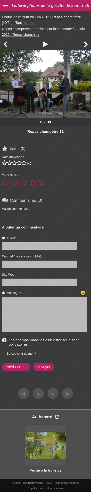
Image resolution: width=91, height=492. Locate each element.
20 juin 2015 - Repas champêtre (55, 17)
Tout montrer (24, 23)
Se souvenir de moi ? (21, 353)
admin (60, 488)
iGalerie (48, 488)
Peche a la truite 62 (45, 470)
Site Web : (9, 274)
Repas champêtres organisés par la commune (37, 29)
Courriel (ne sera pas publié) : (22, 256)
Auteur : (12, 238)
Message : (14, 293)
